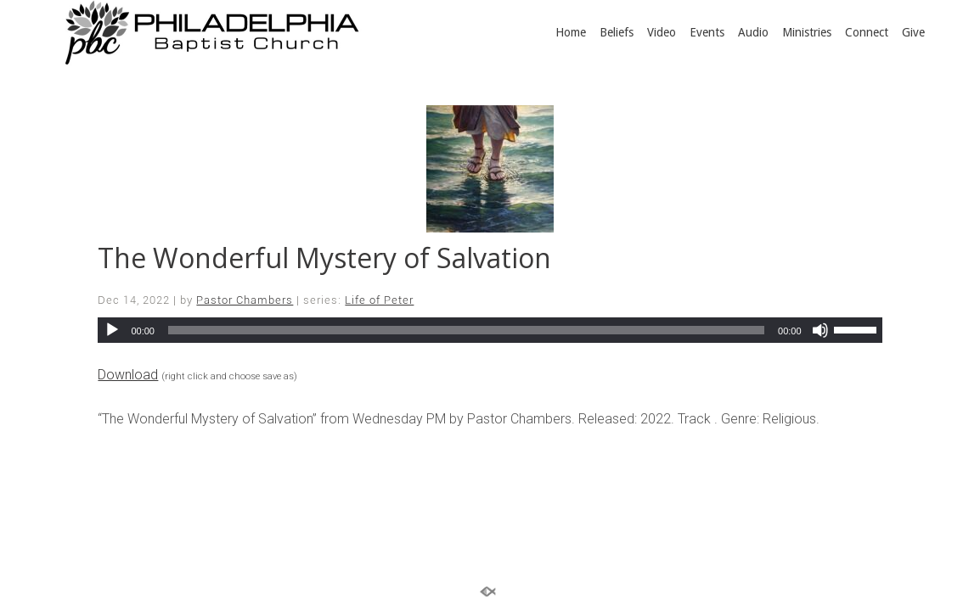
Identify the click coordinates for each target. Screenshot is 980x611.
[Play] (112, 330)
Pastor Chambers (244, 300)
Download (128, 375)
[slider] (466, 330)
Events (707, 32)
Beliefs (617, 32)
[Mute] (820, 330)
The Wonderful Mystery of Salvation (324, 257)
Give (913, 32)
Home (570, 32)
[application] (489, 330)
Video (661, 32)
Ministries (806, 32)
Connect (866, 32)
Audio (753, 32)
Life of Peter (379, 300)
